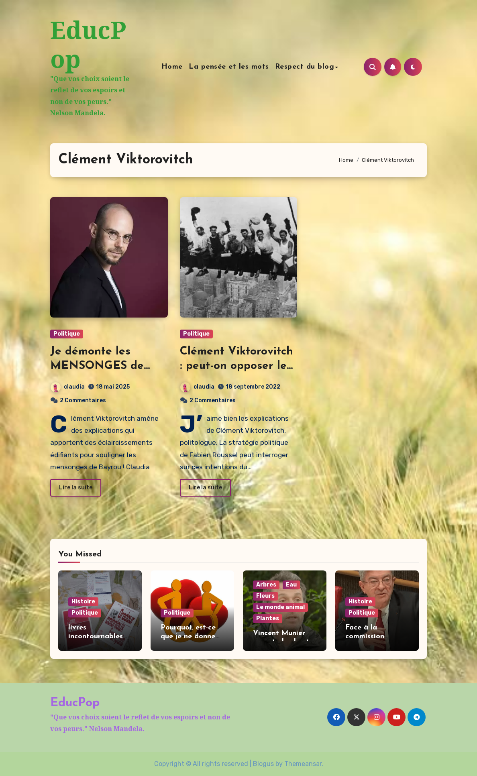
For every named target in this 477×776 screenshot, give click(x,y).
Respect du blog (304, 67)
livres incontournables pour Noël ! (95, 636)
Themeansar (303, 764)
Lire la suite (75, 487)
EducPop (88, 44)
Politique (66, 333)
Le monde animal (280, 607)
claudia (68, 386)
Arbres (266, 584)
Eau (291, 584)
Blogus (263, 764)
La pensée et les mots (229, 67)
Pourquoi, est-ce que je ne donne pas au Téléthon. (189, 636)
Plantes (267, 618)
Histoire (83, 601)
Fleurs (265, 596)
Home (172, 67)
